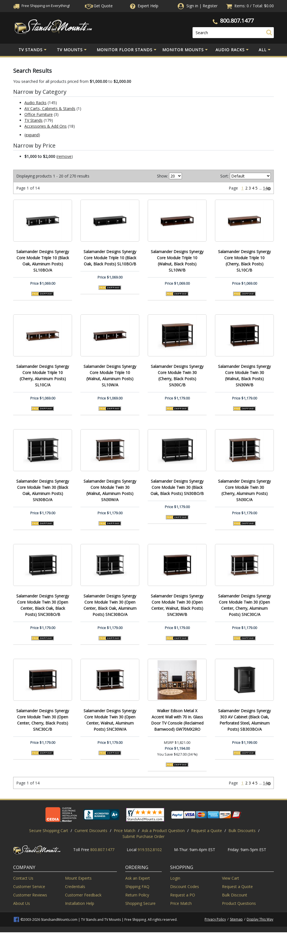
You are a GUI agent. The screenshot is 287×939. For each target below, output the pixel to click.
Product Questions (239, 903)
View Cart (230, 878)
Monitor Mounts (185, 50)
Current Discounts (91, 830)
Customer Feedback (83, 895)
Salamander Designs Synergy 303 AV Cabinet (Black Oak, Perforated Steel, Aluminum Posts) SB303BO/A (244, 720)
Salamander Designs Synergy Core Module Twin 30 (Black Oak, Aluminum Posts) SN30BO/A (42, 490)
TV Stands (32, 50)
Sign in (192, 5)
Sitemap (236, 919)
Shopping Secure (140, 903)
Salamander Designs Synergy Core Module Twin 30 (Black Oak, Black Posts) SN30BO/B (177, 487)
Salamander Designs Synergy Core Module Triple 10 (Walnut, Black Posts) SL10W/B (177, 261)
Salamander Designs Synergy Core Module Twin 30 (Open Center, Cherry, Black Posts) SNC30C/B (42, 720)
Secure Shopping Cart (48, 830)
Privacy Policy (215, 919)
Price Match (124, 830)
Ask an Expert (137, 878)
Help (143, 5)
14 (265, 188)
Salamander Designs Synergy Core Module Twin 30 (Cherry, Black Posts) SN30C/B (177, 375)
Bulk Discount (234, 895)
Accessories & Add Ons (45, 126)
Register (210, 5)
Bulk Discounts (242, 830)
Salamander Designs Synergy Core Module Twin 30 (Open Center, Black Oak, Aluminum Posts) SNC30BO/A (110, 605)
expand (32, 134)
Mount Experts (78, 878)
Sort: (224, 176)
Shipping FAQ (137, 886)
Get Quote (99, 5)
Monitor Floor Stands (127, 50)
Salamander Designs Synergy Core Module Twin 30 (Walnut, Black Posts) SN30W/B (244, 375)
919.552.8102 (150, 849)
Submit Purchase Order (143, 836)
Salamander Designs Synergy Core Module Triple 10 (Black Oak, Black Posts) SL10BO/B (110, 258)
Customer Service (29, 886)
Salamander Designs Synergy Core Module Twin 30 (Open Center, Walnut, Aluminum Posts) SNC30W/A (110, 720)
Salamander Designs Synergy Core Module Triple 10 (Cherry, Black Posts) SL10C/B (244, 261)
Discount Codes (184, 886)
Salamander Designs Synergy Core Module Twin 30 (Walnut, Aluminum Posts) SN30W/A (110, 490)
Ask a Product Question (163, 830)
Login (175, 878)
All (265, 50)
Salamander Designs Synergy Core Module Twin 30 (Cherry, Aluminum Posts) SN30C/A (244, 490)
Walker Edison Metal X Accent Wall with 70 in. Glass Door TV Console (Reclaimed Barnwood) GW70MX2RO (177, 720)
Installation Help (79, 903)
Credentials (75, 886)
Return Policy (137, 895)
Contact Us (23, 878)
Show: (162, 176)
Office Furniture (38, 114)
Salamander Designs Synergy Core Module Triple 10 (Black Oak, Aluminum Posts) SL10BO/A (42, 261)
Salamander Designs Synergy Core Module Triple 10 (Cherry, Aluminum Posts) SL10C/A (42, 375)
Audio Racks (232, 50)
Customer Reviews (30, 895)
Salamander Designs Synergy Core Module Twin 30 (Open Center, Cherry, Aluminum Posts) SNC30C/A (244, 605)
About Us (21, 903)
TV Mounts (72, 50)
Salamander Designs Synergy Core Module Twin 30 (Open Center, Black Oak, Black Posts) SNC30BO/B (42, 605)
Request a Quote (206, 830)
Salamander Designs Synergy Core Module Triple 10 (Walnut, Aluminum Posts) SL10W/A (110, 375)
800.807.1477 (237, 21)
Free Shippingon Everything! (41, 5)
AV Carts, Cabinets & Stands (49, 108)
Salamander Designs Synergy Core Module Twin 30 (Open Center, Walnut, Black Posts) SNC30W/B (177, 605)
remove (64, 156)
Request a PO (182, 895)
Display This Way (260, 919)
